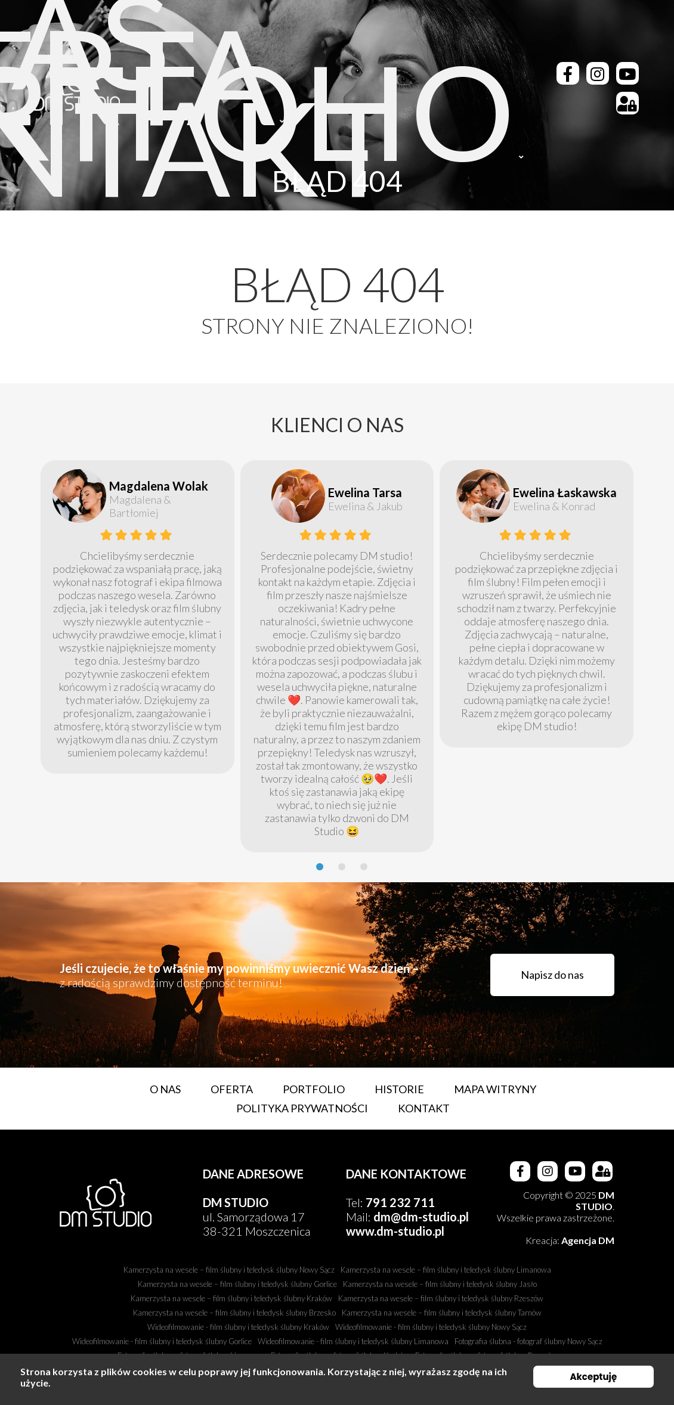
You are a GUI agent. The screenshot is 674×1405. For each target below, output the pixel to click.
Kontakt (424, 1108)
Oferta (232, 1089)
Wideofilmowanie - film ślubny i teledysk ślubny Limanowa (353, 1341)
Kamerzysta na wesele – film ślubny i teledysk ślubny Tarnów (442, 1312)
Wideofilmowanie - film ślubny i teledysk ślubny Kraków (238, 1327)
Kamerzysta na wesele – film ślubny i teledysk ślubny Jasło (440, 1284)
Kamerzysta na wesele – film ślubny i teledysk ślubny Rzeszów (440, 1298)
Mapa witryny (495, 1089)
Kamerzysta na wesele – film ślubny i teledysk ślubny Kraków (231, 1298)
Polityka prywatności (302, 1108)
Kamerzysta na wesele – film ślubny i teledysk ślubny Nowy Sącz (229, 1269)
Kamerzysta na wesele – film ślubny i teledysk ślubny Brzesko (234, 1312)
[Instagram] (597, 73)
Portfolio (314, 1089)
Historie (399, 1089)
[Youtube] (627, 73)
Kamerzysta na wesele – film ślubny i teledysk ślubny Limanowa (446, 1269)
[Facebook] (567, 73)
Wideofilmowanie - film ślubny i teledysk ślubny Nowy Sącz (431, 1327)
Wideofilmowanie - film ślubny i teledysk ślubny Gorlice (162, 1341)
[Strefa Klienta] (627, 103)
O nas (165, 1089)
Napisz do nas (552, 974)
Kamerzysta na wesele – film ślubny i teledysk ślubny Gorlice (237, 1284)
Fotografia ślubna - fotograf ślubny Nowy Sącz (528, 1341)
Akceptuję (593, 1376)
